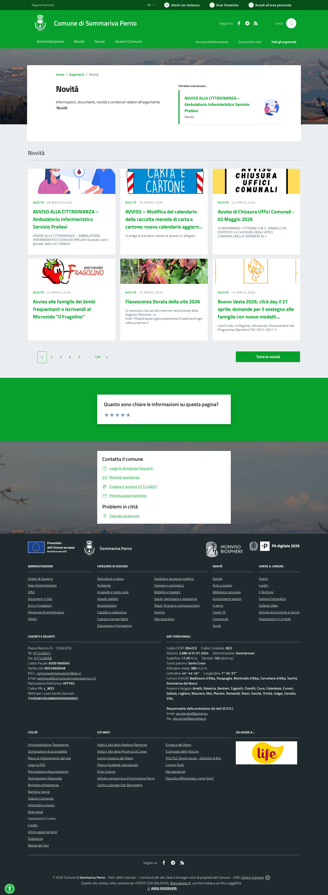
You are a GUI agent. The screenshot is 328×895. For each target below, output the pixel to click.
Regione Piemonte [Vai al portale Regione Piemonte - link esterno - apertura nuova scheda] (43, 5)
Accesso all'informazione (211, 41)
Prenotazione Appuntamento (48, 771)
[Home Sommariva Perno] (84, 23)
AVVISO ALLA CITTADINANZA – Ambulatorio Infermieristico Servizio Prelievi (217, 104)
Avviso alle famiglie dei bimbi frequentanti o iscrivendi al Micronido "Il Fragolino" (64, 309)
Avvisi (217, 625)
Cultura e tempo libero (112, 618)
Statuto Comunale (41, 798)
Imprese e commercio (169, 585)
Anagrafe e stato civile (113, 592)
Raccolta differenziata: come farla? (190, 778)
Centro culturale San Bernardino (119, 784)
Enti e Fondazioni (40, 605)
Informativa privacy (41, 805)
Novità (39, 202)
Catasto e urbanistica (112, 612)
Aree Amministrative (42, 585)
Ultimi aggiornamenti (42, 831)
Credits (33, 825)
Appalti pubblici (107, 598)
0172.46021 (42, 653)
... (88, 357)
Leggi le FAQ (36, 764)
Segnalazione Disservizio (45, 778)
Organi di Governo (40, 578)
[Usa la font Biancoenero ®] (182, 5)
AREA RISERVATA (161, 888)
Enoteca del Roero (178, 744)
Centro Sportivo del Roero (115, 758)
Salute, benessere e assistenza (175, 598)
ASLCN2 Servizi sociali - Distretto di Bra (193, 758)
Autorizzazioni (107, 605)
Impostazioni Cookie (42, 818)
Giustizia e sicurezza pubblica (174, 578)
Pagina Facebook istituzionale (117, 764)
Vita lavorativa (164, 618)
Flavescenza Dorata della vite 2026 (162, 301)
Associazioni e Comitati (275, 618)
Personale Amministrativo (46, 612)
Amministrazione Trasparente (48, 744)
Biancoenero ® (180, 883)
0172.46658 (43, 658)
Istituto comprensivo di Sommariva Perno (126, 778)
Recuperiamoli (175, 771)
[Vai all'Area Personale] (270, 5)
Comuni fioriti (175, 764)
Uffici (31, 592)
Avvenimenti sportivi (227, 598)
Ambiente (104, 585)
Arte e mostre (222, 585)
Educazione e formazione (114, 625)
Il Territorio (266, 592)
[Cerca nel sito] (291, 23)
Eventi (263, 578)
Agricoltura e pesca (110, 578)
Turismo (159, 612)
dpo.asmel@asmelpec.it (189, 718)
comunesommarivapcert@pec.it (59, 673)
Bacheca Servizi (39, 791)
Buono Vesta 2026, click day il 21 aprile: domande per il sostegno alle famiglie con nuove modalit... (256, 309)
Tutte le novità (268, 357)
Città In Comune (252, 877)
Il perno (218, 605)
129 (97, 357)
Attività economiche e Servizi (279, 612)
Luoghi (263, 585)
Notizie (217, 578)
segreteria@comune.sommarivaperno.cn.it (66, 678)
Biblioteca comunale (227, 592)
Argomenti (76, 74)
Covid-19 (219, 612)
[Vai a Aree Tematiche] (224, 5)
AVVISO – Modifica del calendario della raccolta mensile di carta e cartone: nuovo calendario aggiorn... (164, 219)
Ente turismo (106, 771)
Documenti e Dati (40, 598)
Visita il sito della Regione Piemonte (122, 744)
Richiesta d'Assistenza (43, 784)
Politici (32, 618)
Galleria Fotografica (272, 598)
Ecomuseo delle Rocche (182, 751)
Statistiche (35, 838)
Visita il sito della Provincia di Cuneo (122, 751)
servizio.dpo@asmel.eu (191, 713)
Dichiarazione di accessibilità (47, 751)
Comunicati (220, 618)
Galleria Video (268, 605)
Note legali (35, 811)
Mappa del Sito (38, 845)
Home (60, 74)
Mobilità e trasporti (167, 592)
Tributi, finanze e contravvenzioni (177, 605)
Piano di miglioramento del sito (49, 758)
